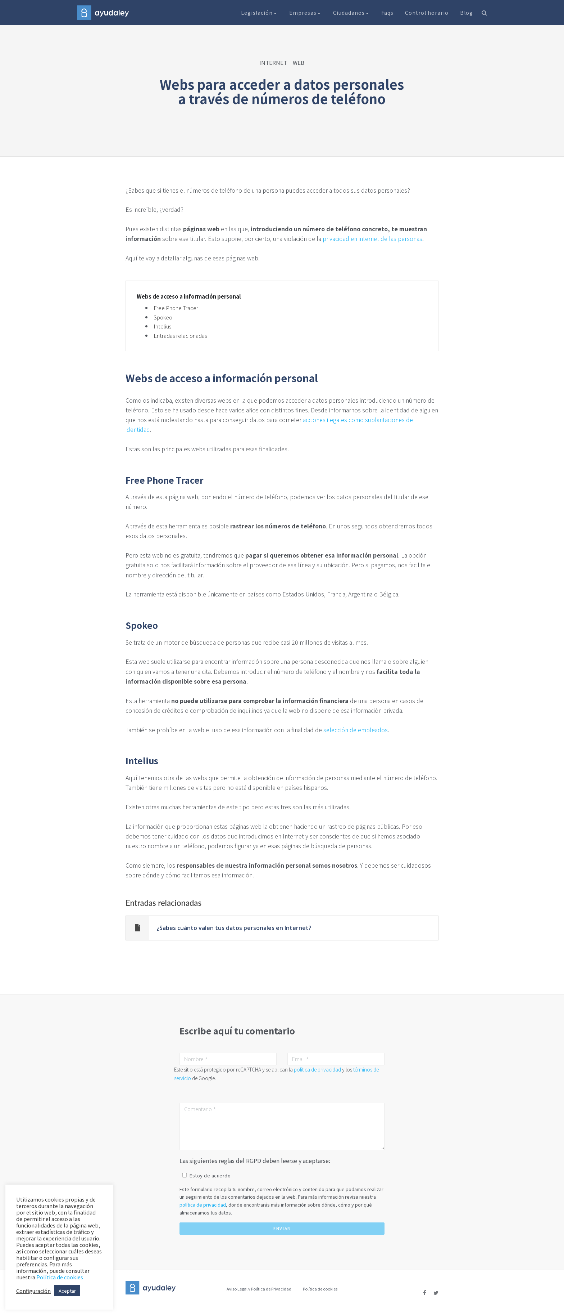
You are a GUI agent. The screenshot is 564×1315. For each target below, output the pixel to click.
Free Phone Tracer (176, 308)
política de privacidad (317, 1069)
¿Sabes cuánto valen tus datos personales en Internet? (233, 928)
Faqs (387, 12)
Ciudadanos (351, 12)
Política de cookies (320, 1289)
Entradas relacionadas (180, 335)
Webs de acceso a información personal (189, 296)
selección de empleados (355, 729)
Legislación (259, 12)
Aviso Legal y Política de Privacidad (259, 1289)
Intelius (163, 326)
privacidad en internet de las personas (372, 238)
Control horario (427, 12)
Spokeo (163, 317)
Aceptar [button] (67, 1290)
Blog (466, 12)
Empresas (305, 12)
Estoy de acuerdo (210, 1175)
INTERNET (273, 62)
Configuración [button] (33, 1291)
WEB (298, 62)
